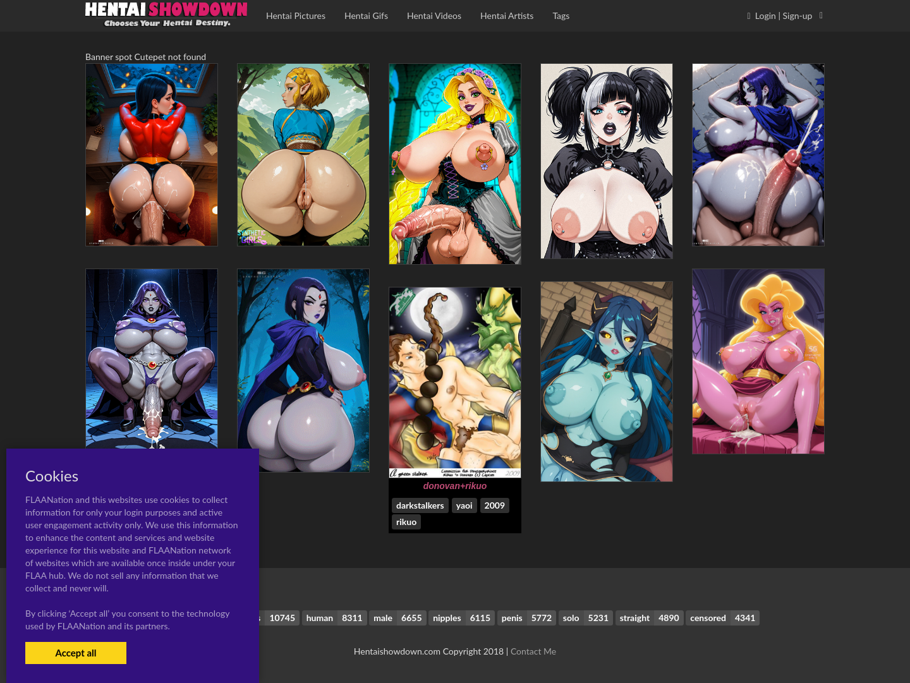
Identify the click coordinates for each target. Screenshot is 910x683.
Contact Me (533, 651)
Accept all (75, 652)
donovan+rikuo (455, 486)
